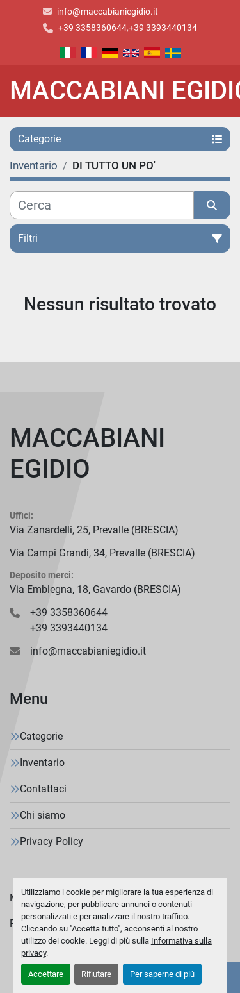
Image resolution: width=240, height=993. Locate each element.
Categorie (41, 736)
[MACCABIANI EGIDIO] (120, 454)
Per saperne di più (162, 974)
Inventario (42, 762)
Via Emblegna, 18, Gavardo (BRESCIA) (95, 589)
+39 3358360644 (92, 27)
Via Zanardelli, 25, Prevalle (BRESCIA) (94, 530)
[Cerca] (102, 205)
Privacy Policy (51, 841)
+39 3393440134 (163, 27)
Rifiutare (96, 974)
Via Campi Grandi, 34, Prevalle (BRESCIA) (102, 553)
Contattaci (43, 789)
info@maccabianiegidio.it (107, 11)
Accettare (45, 974)
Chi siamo (42, 815)
